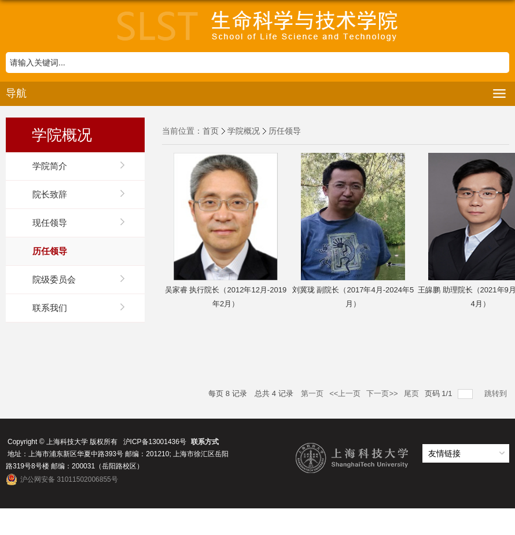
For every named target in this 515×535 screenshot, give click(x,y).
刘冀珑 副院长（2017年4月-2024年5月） (353, 296)
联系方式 (205, 442)
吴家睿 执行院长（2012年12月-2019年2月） (225, 296)
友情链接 (444, 453)
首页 (211, 130)
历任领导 (284, 130)
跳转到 (496, 393)
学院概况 (243, 130)
